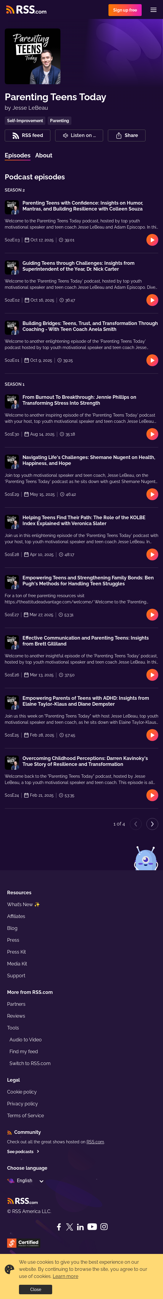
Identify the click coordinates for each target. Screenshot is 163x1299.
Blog (12, 928)
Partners (16, 1004)
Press (13, 940)
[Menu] (153, 9)
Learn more (65, 1276)
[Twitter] (69, 1227)
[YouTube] (92, 1226)
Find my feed (23, 1051)
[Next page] (152, 824)
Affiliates (16, 916)
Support (16, 975)
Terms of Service (25, 1115)
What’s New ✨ (23, 904)
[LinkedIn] (80, 1227)
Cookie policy (22, 1092)
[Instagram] (104, 1226)
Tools (13, 1028)
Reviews (16, 1016)
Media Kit (17, 964)
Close (35, 1289)
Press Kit (16, 952)
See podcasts (23, 1151)
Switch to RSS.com (30, 1063)
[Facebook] (59, 1227)
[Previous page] (136, 824)
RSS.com (95, 1141)
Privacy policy (22, 1104)
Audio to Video (25, 1040)
